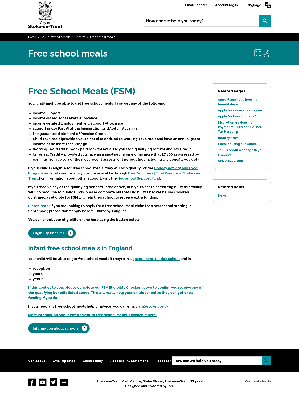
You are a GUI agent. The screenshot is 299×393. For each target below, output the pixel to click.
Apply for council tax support (241, 110)
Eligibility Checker (48, 233)
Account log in (226, 5)
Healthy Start (228, 138)
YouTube (43, 382)
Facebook (32, 382)
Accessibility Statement (129, 361)
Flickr (64, 382)
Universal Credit (230, 161)
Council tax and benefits (55, 37)
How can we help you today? (175, 21)
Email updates (196, 5)
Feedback (163, 361)
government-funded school (156, 259)
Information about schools (55, 328)
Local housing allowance (237, 144)
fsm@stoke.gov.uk (152, 306)
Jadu (170, 386)
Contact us (36, 361)
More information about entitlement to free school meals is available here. (92, 315)
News (222, 195)
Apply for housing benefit (238, 116)
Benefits (80, 37)
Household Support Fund (138, 178)
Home (32, 37)
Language (253, 5)
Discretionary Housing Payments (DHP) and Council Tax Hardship (240, 127)
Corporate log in (258, 381)
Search (265, 21)
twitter (53, 382)
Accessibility (93, 361)
